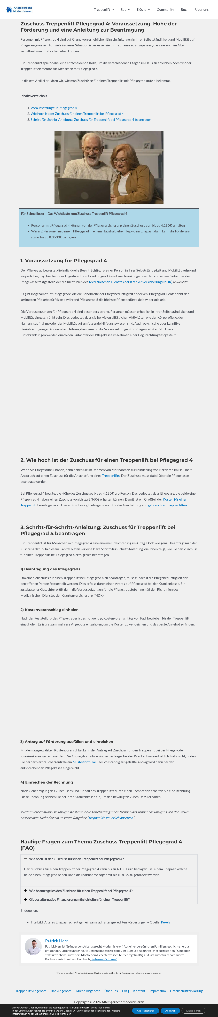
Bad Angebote (63, 990)
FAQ (125, 990)
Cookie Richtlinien (61, 1013)
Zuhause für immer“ (104, 958)
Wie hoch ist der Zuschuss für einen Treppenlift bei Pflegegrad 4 (77, 113)
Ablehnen (169, 1010)
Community (165, 9)
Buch (184, 9)
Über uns (202, 9)
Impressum (155, 990)
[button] (112, 9)
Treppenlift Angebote (34, 990)
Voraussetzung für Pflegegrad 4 (54, 108)
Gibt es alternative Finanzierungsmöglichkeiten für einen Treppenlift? (79, 899)
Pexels (165, 921)
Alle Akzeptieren (144, 1010)
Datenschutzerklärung (183, 990)
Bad (125, 9)
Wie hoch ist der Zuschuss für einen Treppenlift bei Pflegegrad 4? (76, 858)
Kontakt (138, 990)
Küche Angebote (89, 990)
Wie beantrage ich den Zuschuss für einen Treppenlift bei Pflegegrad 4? (81, 890)
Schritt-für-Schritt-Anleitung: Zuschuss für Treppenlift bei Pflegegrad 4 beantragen (91, 119)
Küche (143, 9)
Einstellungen (26, 1010)
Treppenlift (104, 9)
